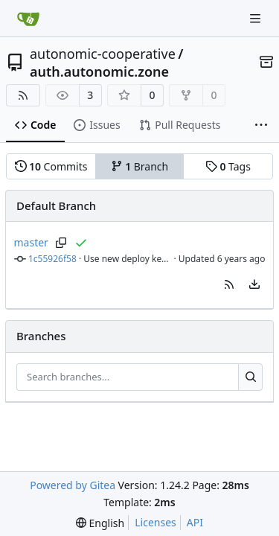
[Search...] (250, 377)
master (31, 242)
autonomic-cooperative (103, 53)
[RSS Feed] (23, 95)
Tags (228, 166)
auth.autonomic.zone (99, 71)
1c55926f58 (52, 258)
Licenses (155, 522)
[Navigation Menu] (257, 18)
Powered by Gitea (72, 485)
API (195, 522)
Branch (140, 166)
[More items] (261, 125)
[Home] (28, 18)
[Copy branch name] (61, 242)
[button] (229, 284)
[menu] (254, 284)
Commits (51, 166)
